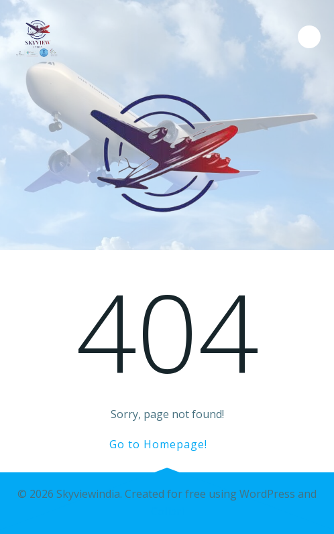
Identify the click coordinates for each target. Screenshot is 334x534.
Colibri (167, 511)
